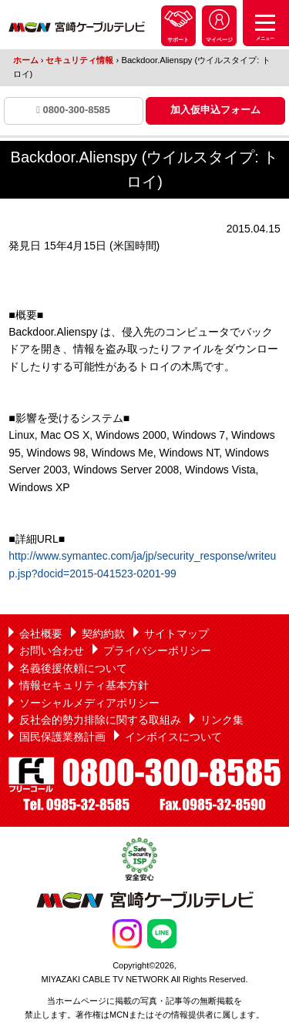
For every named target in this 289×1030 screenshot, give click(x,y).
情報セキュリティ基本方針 (84, 685)
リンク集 (222, 720)
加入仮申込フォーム (215, 109)
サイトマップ (176, 633)
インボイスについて (173, 737)
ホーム (26, 60)
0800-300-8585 (73, 109)
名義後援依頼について (73, 668)
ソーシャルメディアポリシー (89, 703)
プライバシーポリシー (157, 650)
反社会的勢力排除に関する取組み (100, 720)
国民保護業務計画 (62, 737)
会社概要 (40, 633)
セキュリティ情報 (80, 60)
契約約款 (103, 633)
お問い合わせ (51, 650)
